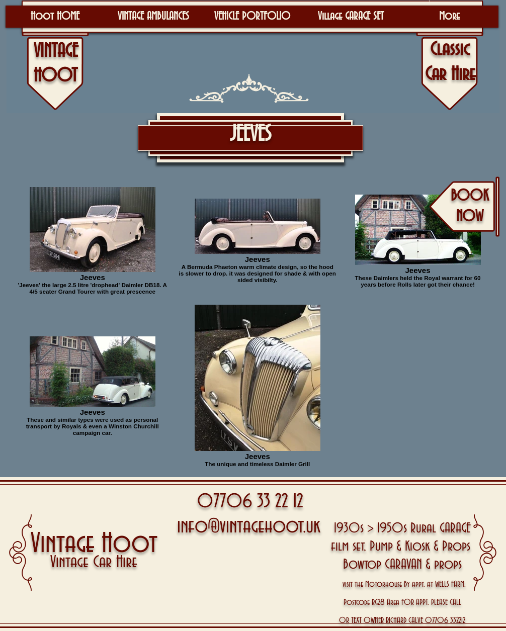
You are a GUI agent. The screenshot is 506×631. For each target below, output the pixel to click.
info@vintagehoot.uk (248, 526)
